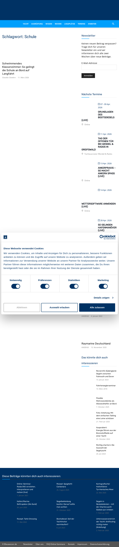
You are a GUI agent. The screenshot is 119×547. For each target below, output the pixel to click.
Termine (81, 24)
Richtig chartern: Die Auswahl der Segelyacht (105, 448)
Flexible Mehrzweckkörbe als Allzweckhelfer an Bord (106, 401)
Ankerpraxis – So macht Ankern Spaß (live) (107, 172)
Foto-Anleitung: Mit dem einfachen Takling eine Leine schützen (106, 415)
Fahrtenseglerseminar (106, 386)
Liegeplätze (69, 24)
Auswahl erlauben (59, 307)
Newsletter (28, 544)
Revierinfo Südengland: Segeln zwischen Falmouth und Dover (106, 374)
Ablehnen (22, 307)
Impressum (82, 544)
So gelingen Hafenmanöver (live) (107, 227)
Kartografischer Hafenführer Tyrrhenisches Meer (105, 487)
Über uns (40, 544)
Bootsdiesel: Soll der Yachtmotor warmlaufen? (65, 521)
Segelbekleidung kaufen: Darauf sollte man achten (66, 504)
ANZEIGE (85, 316)
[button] (113, 24)
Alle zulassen (97, 307)
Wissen (49, 24)
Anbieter (92, 24)
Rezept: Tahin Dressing (27, 519)
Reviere (58, 24)
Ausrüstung (37, 24)
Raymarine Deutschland (96, 343)
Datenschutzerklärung (99, 544)
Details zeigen (101, 297)
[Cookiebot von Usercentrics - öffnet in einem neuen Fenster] (101, 237)
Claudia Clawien (9, 77)
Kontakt (71, 544)
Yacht (26, 24)
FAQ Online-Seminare (55, 544)
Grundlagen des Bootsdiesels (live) (98, 116)
